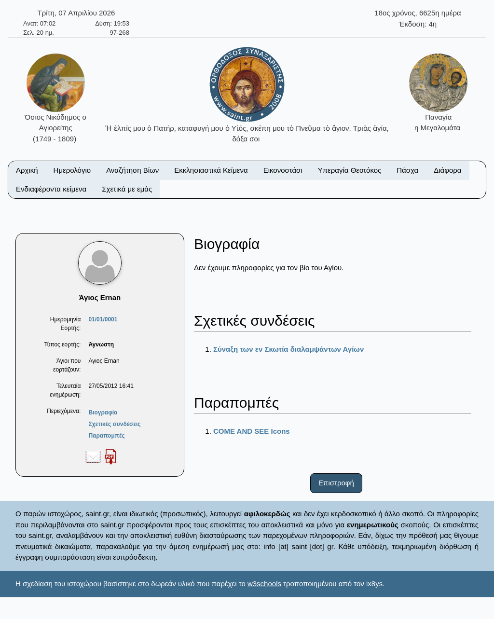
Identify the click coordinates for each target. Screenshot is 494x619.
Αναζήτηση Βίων (132, 170)
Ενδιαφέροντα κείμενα (51, 189)
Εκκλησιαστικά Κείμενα (210, 170)
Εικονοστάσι (282, 170)
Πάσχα (407, 170)
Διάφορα (447, 170)
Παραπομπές (106, 435)
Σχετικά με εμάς (127, 189)
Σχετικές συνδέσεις (114, 424)
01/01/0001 (102, 319)
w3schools (264, 583)
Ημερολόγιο (72, 170)
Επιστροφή (336, 483)
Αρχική (27, 170)
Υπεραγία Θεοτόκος (350, 170)
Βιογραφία (102, 412)
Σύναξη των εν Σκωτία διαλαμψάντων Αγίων (288, 349)
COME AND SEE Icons (251, 431)
